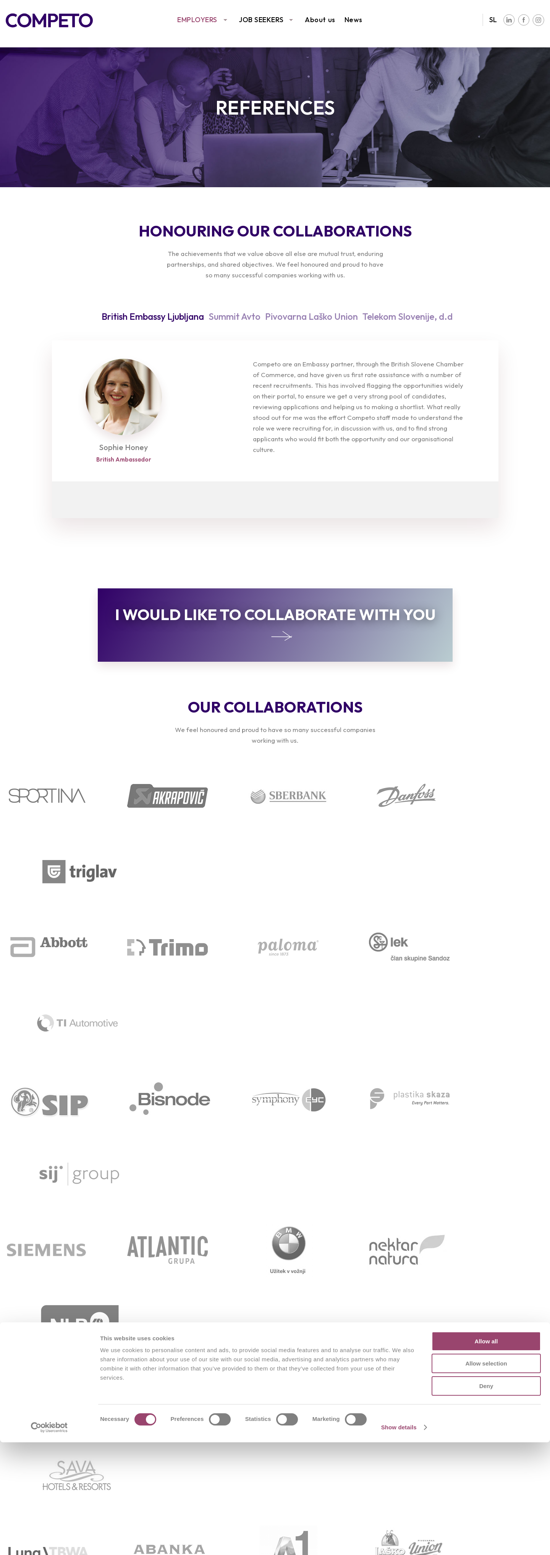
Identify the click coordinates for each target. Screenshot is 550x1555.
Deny (486, 1498)
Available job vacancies (185, 1415)
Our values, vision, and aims (477, 1415)
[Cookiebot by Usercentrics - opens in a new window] (49, 1540)
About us (320, 19)
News (353, 19)
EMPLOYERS (197, 19)
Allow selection (486, 1476)
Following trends (32, 1427)
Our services (26, 1415)
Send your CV (170, 1427)
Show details (399, 1540)
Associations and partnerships (481, 1427)
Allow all (486, 1454)
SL (493, 19)
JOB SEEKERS (261, 19)
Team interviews (316, 1415)
